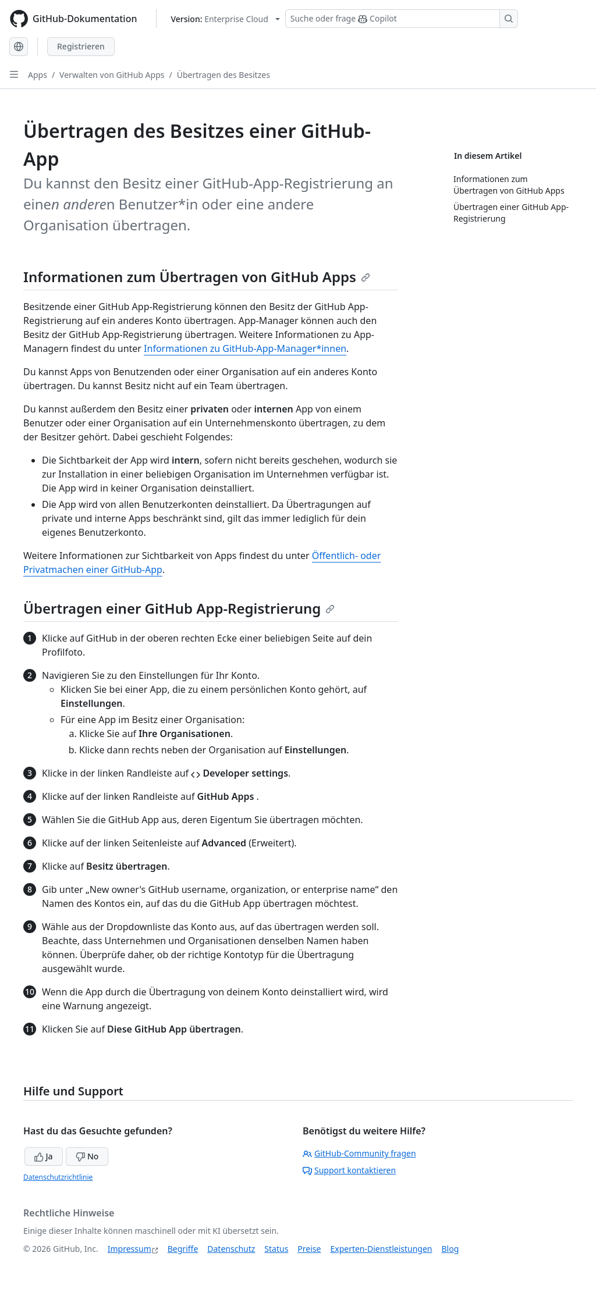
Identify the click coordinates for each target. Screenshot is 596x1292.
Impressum (129, 1248)
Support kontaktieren (349, 1170)
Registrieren (81, 46)
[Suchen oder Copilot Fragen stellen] (401, 18)
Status (276, 1248)
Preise (309, 1248)
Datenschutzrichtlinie (58, 1177)
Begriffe (183, 1248)
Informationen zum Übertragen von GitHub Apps (196, 276)
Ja (43, 1156)
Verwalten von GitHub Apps (111, 74)
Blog (450, 1248)
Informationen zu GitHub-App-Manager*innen (245, 348)
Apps (37, 74)
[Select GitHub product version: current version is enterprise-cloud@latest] (225, 19)
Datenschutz (231, 1248)
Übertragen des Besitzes (223, 74)
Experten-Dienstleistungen (381, 1248)
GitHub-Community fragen (359, 1153)
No (87, 1156)
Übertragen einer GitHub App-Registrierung (179, 608)
